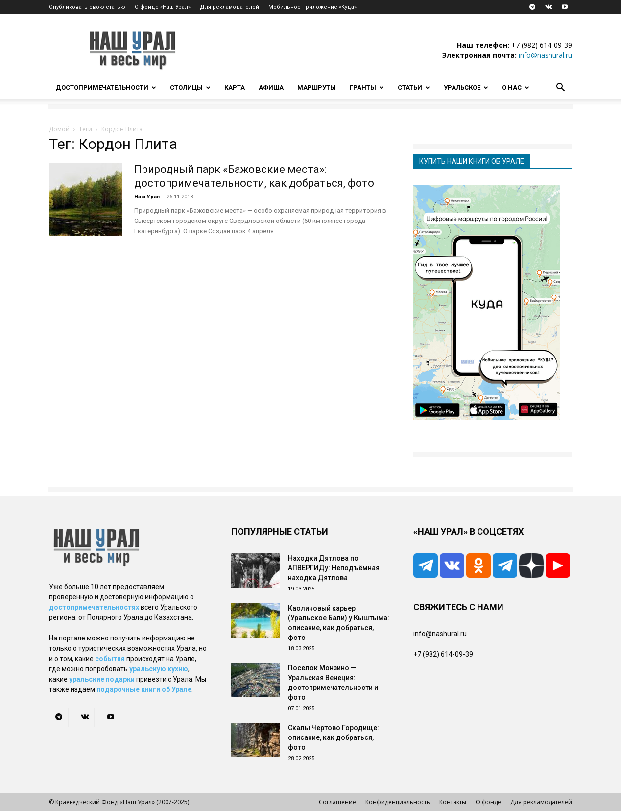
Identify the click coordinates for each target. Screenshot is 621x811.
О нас (515, 87)
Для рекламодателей (229, 7)
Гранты (367, 87)
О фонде (488, 802)
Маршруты (316, 87)
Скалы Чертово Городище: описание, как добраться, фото (333, 737)
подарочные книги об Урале (143, 689)
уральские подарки (102, 679)
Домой (59, 129)
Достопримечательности (106, 87)
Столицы (190, 87)
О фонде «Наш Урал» (163, 7)
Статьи (414, 87)
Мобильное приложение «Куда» (312, 7)
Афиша (271, 87)
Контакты (452, 802)
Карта (234, 87)
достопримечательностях (94, 607)
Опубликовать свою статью (87, 7)
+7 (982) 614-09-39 (541, 44)
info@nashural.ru (545, 55)
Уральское (466, 87)
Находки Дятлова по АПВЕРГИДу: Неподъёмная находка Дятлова (334, 568)
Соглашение (337, 802)
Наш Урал (147, 197)
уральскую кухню (158, 669)
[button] (560, 88)
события (110, 659)
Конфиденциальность (397, 802)
